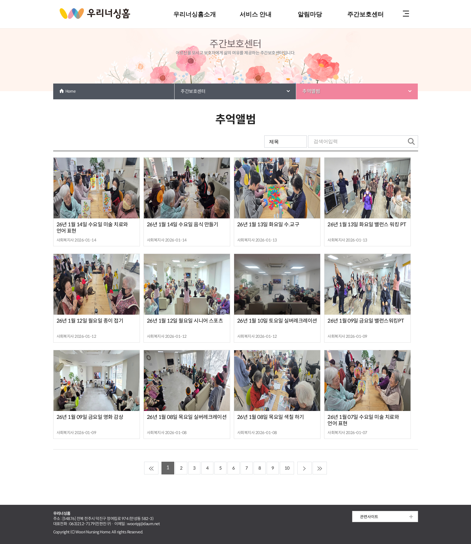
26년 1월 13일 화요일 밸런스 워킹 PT (366, 224)
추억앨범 (311, 91)
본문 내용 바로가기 (235, 0)
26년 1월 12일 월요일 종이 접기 (90, 321)
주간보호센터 (365, 14)
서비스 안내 (256, 14)
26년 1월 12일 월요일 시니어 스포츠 (185, 321)
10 (287, 468)
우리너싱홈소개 (194, 14)
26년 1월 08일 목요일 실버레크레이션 (187, 417)
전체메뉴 (406, 14)
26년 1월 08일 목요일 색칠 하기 (270, 417)
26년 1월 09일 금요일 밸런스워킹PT (365, 321)
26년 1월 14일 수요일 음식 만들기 (182, 224)
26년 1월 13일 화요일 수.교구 (268, 224)
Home (70, 91)
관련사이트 (369, 516)
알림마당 (310, 14)
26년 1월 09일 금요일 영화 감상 (90, 417)
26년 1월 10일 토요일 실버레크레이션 (277, 321)
